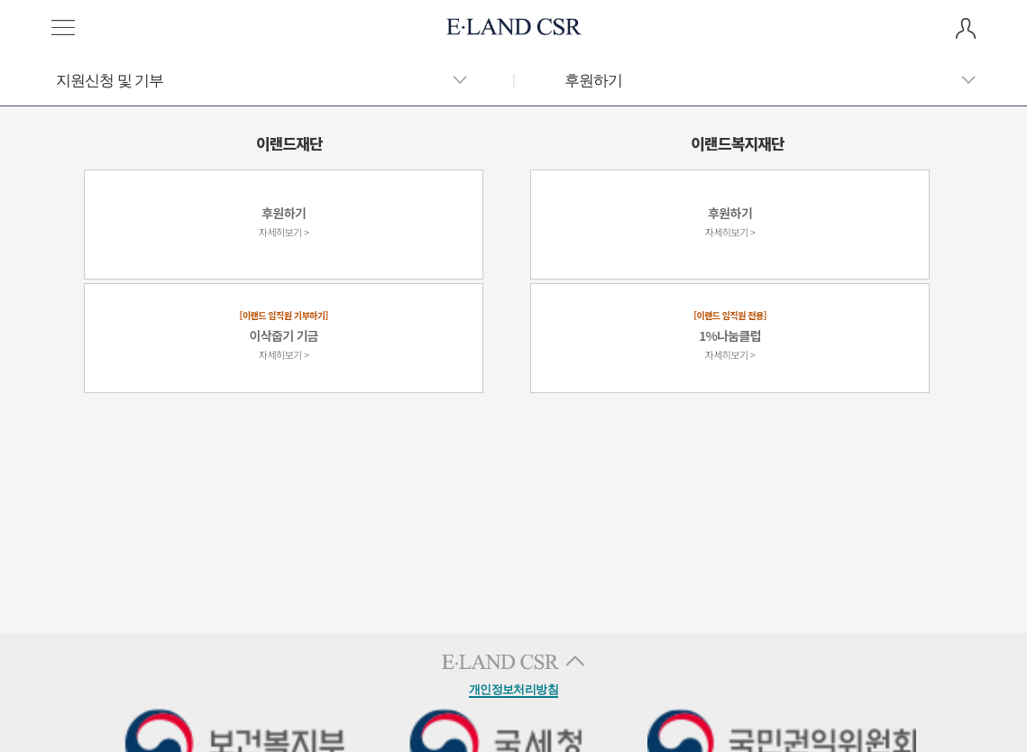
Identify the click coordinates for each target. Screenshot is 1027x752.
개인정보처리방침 (513, 689)
